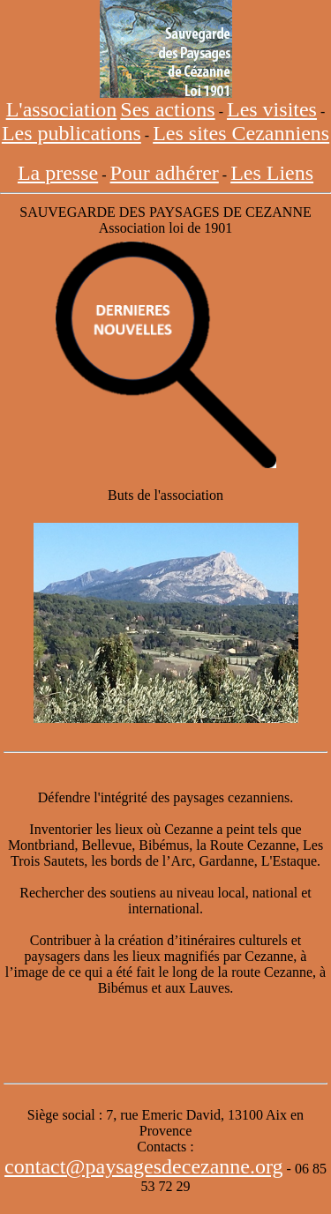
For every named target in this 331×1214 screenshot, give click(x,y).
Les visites (272, 109)
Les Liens (271, 172)
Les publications (71, 133)
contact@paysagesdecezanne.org (143, 1166)
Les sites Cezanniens (241, 133)
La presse (58, 172)
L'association (61, 109)
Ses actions (167, 109)
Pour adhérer (164, 172)
